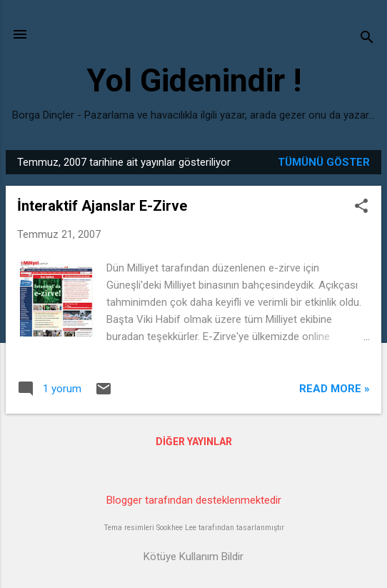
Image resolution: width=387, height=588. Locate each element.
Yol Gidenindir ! (193, 80)
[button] (361, 207)
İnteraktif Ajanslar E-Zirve (102, 205)
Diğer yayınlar (194, 441)
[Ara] (367, 39)
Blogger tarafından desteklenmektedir (193, 500)
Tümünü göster (324, 162)
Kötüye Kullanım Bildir (193, 556)
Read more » (334, 388)
